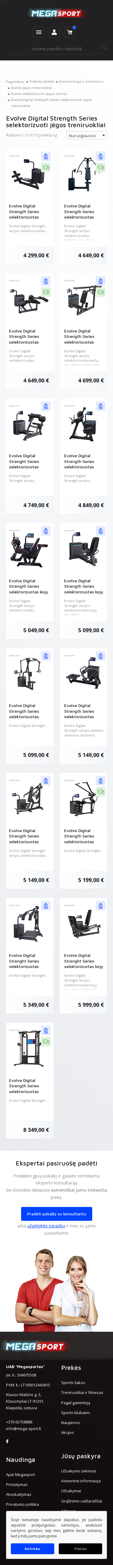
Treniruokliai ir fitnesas (82, 1392)
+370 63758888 (19, 1422)
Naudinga (20, 1459)
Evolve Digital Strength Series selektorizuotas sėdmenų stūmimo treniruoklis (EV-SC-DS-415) (83, 719)
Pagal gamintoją (75, 1402)
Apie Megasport (20, 1474)
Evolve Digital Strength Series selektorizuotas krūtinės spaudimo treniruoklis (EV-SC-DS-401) (83, 219)
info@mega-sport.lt (23, 1428)
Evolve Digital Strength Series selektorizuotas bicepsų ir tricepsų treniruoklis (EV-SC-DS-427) (83, 469)
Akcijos (67, 1432)
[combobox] (86, 135)
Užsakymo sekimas (78, 1471)
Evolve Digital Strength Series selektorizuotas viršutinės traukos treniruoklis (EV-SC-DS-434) (83, 844)
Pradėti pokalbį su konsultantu (56, 1213)
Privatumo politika (22, 1504)
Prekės (71, 1367)
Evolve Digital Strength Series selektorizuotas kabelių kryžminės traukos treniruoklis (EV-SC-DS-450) (27, 1094)
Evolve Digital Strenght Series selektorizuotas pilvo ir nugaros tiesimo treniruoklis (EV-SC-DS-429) (27, 469)
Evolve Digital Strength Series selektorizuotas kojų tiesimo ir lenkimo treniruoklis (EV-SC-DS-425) (28, 594)
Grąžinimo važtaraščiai (81, 1501)
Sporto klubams (75, 1412)
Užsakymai (71, 1490)
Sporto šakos (73, 1382)
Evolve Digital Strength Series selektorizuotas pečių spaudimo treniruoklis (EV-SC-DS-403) (83, 344)
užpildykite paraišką (46, 1226)
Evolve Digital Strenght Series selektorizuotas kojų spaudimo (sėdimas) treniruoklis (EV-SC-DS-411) (83, 969)
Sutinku (32, 1548)
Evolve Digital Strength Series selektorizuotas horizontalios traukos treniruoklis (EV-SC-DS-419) (27, 219)
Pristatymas (17, 1484)
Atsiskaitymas (18, 1494)
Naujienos (70, 1422)
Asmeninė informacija (81, 1481)
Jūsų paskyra (81, 1455)
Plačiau (80, 1548)
